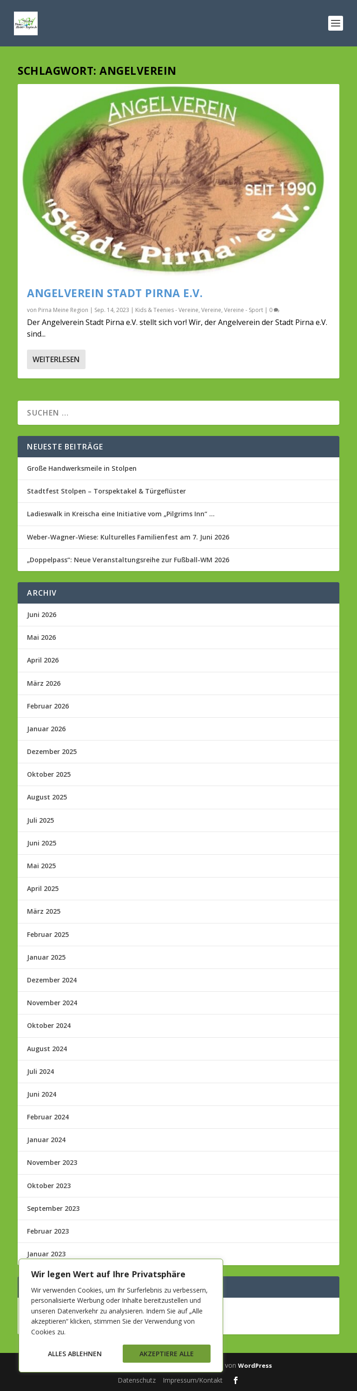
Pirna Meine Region (63, 310)
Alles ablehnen (75, 1353)
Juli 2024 (40, 1071)
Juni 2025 (41, 842)
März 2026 (43, 683)
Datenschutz (137, 1380)
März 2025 (43, 911)
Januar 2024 (46, 1139)
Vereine (211, 310)
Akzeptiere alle (166, 1353)
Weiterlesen (56, 359)
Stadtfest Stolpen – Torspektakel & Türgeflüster (106, 491)
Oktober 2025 (49, 774)
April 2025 (43, 888)
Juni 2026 (41, 614)
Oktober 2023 (49, 1185)
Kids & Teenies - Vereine (166, 310)
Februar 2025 (48, 934)
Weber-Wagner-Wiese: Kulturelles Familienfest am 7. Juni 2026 (128, 537)
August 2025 (47, 797)
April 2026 (43, 660)
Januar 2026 (46, 728)
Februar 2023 (48, 1231)
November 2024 (52, 1002)
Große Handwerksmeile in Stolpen (82, 468)
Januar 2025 (46, 957)
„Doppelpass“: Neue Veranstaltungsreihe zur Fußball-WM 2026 (128, 559)
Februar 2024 (48, 1116)
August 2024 (47, 1048)
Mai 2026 (41, 637)
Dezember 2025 (52, 751)
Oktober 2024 (49, 1025)
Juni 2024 (41, 1094)
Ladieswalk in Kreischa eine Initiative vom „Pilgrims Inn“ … (121, 513)
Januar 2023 (46, 1253)
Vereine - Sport (243, 310)
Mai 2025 (41, 865)
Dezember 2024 (52, 979)
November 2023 (52, 1162)
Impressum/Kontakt (193, 1380)
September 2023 (53, 1208)
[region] (121, 1315)
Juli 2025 (40, 820)
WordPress (255, 1365)
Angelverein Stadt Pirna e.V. (115, 293)
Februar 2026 (48, 706)
